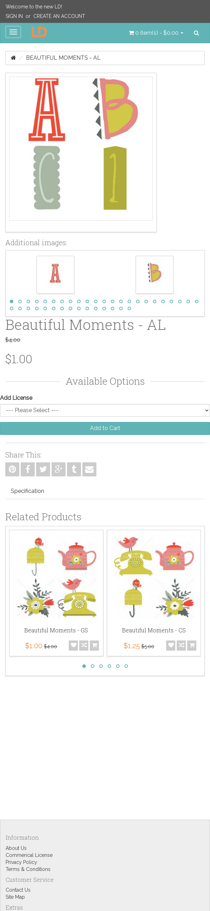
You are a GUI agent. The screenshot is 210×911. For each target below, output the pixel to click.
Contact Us (18, 890)
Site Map (15, 897)
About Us (16, 848)
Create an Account (59, 16)
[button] (156, 33)
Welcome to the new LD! (34, 6)
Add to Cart (105, 428)
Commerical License (29, 855)
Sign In (14, 16)
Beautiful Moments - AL (63, 57)
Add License (16, 398)
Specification (27, 491)
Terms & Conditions (28, 869)
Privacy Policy (21, 862)
